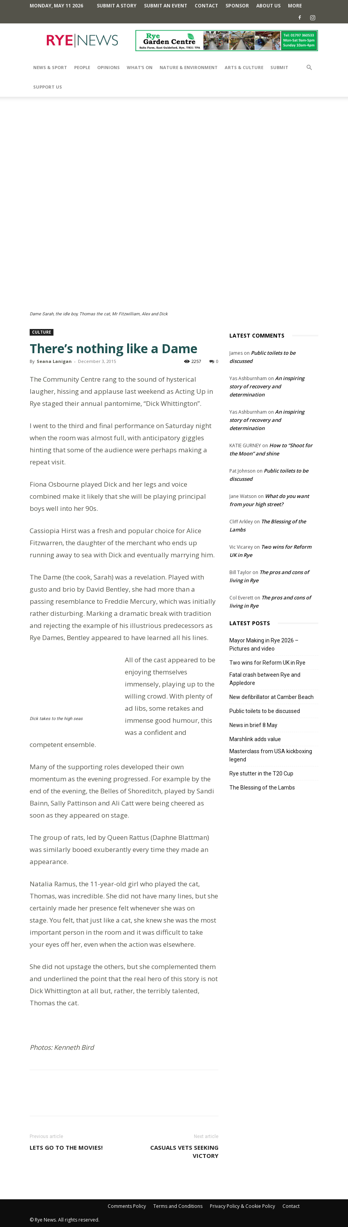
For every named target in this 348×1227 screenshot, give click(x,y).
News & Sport (50, 67)
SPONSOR (237, 5)
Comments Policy (127, 1206)
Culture (41, 332)
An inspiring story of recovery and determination (266, 386)
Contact (206, 5)
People (82, 67)
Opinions (108, 67)
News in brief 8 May (253, 725)
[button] (309, 67)
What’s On (140, 67)
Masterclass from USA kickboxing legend (270, 755)
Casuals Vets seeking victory (184, 1151)
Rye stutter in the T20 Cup (261, 773)
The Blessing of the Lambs (262, 787)
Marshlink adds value (255, 739)
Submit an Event (165, 5)
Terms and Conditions (177, 1206)
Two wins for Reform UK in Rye (267, 663)
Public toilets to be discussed (264, 711)
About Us (268, 5)
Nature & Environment (189, 67)
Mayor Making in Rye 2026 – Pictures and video (263, 644)
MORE (295, 5)
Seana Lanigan (54, 361)
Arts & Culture (244, 67)
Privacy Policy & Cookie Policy (242, 1206)
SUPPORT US (47, 87)
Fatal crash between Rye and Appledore (264, 679)
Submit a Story (117, 5)
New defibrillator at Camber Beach (271, 697)
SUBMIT (279, 67)
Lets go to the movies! (66, 1147)
